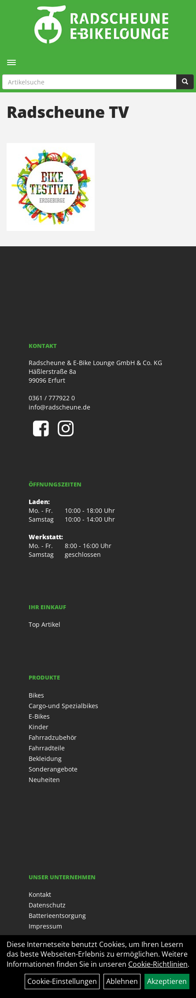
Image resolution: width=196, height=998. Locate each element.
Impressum (45, 926)
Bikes (36, 695)
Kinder (38, 727)
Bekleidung (45, 758)
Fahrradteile (47, 748)
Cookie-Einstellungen (62, 981)
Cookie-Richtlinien (158, 964)
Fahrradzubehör (53, 737)
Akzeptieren (167, 981)
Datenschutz (47, 905)
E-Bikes (39, 716)
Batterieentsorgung (57, 915)
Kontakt (40, 894)
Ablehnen (122, 981)
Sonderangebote (53, 769)
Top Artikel (44, 624)
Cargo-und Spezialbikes (63, 706)
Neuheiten (44, 779)
